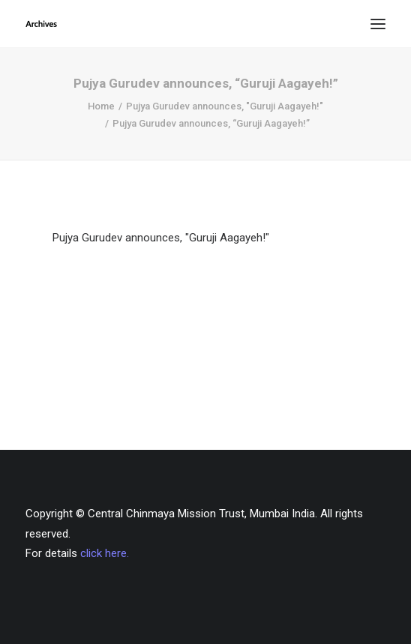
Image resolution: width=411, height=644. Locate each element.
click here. (104, 553)
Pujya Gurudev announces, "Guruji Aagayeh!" (224, 106)
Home (101, 106)
